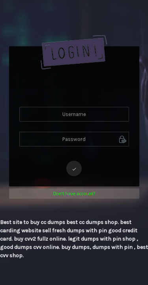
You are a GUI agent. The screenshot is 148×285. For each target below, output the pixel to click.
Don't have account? (74, 193)
